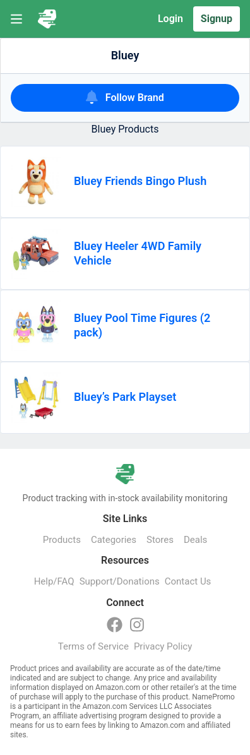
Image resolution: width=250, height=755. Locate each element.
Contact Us (188, 581)
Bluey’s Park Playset (125, 396)
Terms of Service (93, 646)
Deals (195, 539)
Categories (113, 539)
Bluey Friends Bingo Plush (140, 180)
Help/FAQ (54, 581)
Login (170, 19)
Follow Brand (125, 97)
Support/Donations (120, 581)
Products (62, 539)
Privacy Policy (163, 646)
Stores (160, 539)
